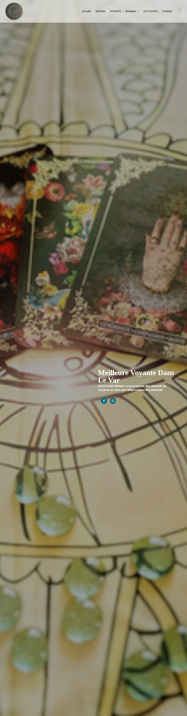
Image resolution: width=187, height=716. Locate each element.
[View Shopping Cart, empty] (179, 11)
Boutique (132, 11)
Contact (167, 11)
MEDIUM (100, 11)
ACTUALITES (150, 11)
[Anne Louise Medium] (14, 11)
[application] (137, 11)
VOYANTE (115, 11)
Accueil (86, 11)
